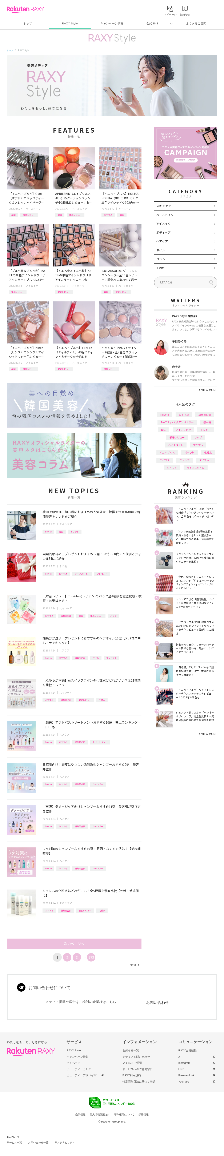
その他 (63, 566)
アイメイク (124, 208)
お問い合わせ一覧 (38, 1142)
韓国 (13, 214)
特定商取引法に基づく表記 (139, 1081)
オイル (96, 657)
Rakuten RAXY (25, 9)
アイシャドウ (183, 430)
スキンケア (65, 524)
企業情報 (80, 1114)
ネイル (160, 250)
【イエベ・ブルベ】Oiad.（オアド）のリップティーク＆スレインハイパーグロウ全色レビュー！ (26, 198)
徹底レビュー (29, 214)
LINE (181, 1069)
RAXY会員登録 (187, 1050)
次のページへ (74, 943)
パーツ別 (189, 452)
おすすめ (108, 214)
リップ (198, 437)
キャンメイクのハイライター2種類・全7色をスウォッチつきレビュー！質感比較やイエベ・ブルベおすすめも (119, 352)
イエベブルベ (167, 452)
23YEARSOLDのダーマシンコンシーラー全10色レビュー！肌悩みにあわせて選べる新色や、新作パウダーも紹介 (119, 275)
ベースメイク (33, 208)
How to (48, 531)
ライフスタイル (82, 573)
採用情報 (144, 1114)
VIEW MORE (208, 390)
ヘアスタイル (175, 445)
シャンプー (98, 784)
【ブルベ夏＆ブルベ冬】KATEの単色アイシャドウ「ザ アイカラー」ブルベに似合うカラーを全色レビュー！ (27, 275)
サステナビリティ (65, 1142)
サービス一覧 (14, 1142)
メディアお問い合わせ (136, 1056)
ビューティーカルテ (79, 1069)
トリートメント (100, 742)
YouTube (183, 1081)
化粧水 (102, 700)
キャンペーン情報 (112, 23)
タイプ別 (172, 467)
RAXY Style (70, 23)
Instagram (184, 1062)
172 (91, 957)
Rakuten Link (186, 1075)
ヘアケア (64, 650)
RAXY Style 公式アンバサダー (177, 422)
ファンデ (184, 460)
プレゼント (102, 573)
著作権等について (124, 1114)
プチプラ (198, 445)
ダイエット (205, 460)
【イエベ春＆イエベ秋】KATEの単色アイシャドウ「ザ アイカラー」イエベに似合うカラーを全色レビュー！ (73, 275)
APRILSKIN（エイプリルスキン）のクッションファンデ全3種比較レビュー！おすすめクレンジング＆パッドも (73, 198)
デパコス (165, 460)
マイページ (73, 1062)
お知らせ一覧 (131, 1050)
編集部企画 (66, 615)
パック (113, 615)
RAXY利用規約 (132, 1075)
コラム (160, 259)
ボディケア (163, 232)
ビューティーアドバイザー (83, 1075)
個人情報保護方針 (100, 1114)
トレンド (75, 531)
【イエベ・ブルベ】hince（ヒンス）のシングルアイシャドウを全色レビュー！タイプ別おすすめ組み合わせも (26, 352)
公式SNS (153, 23)
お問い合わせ (157, 1002)
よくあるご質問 (196, 23)
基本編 (207, 422)
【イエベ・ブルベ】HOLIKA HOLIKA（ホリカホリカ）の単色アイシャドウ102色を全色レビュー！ (120, 198)
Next (134, 965)
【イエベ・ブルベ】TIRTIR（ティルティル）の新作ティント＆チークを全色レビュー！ (74, 352)
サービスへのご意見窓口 (138, 1069)
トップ (27, 23)
